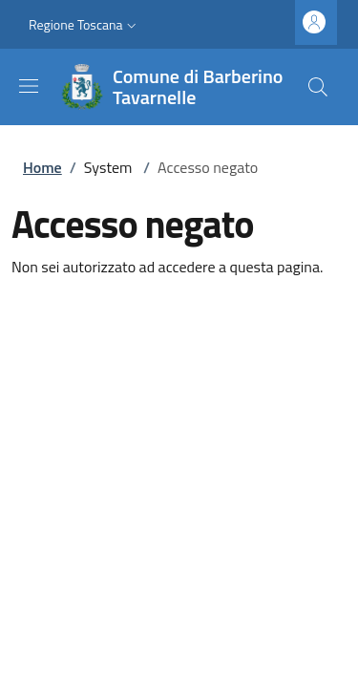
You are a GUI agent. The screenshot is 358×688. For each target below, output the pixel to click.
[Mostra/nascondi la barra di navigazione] (28, 86)
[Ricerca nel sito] (317, 86)
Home (42, 167)
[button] (84, 25)
